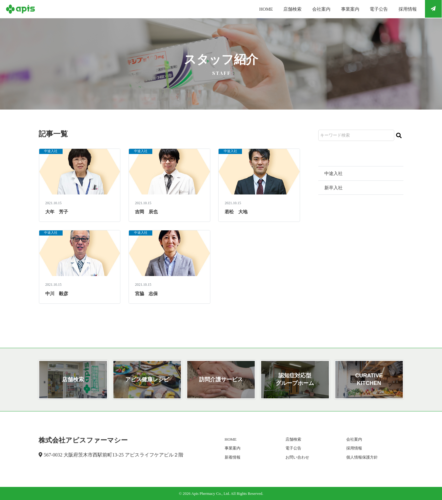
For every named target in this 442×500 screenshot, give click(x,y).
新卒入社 (334, 188)
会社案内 (310, 9)
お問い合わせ (296, 457)
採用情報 (405, 9)
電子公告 (373, 9)
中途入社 (52, 151)
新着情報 (231, 457)
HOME (249, 9)
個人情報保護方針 (360, 457)
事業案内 (341, 9)
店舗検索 (278, 9)
